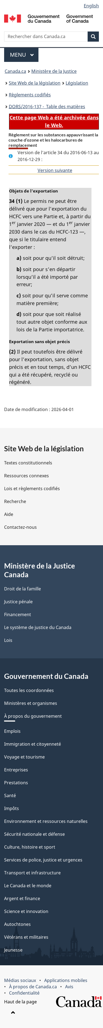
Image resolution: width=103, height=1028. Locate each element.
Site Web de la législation (34, 83)
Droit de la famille (22, 589)
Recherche (15, 501)
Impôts (11, 808)
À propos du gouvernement (33, 716)
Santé (10, 795)
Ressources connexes (26, 476)
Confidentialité (24, 993)
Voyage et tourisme (24, 757)
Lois (8, 640)
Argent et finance (22, 898)
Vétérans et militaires (26, 937)
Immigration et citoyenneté (32, 744)
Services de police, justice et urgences (43, 860)
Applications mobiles (65, 980)
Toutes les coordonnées (29, 690)
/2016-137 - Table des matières (47, 107)
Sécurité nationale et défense (34, 834)
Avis (69, 987)
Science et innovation (26, 911)
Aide (8, 514)
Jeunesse (13, 950)
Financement (17, 614)
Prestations (16, 783)
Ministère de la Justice (54, 71)
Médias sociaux (20, 980)
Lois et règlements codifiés (32, 489)
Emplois (12, 731)
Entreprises (16, 770)
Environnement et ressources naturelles (46, 821)
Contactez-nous (20, 527)
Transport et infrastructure (32, 873)
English (91, 6)
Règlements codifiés (30, 95)
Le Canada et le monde (27, 886)
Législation (77, 83)
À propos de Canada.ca (33, 987)
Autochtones (17, 924)
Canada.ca (15, 71)
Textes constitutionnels (28, 463)
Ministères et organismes (30, 703)
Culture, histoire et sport (29, 847)
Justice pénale (18, 602)
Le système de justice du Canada (37, 627)
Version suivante (55, 170)
